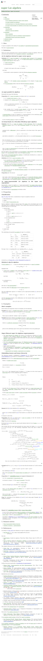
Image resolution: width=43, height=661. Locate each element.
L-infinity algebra (26, 347)
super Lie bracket (24, 392)
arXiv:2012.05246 (8, 629)
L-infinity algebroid (37, 347)
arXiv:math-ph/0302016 (16, 571)
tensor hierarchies (26, 510)
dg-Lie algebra (5, 264)
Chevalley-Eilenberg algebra (10, 161)
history (25, 631)
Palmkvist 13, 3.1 (25, 355)
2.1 (27, 96)
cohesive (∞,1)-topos (9, 186)
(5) (18, 408)
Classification (8, 28)
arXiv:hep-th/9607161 (19, 598)
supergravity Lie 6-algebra (24, 351)
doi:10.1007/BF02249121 (9, 583)
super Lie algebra (14, 58)
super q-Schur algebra (9, 340)
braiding (15, 80)
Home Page (13, 4)
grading (12, 270)
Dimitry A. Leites (8, 582)
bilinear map (15, 99)
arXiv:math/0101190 (28, 615)
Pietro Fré (24, 585)
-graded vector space (37, 270)
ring (23, 343)
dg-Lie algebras (31, 512)
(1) (35, 291)
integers (28, 343)
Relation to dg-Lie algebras (11, 30)
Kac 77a (4, 196)
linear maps (5, 372)
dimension (29, 123)
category (12, 119)
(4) (10, 408)
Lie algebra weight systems (9, 617)
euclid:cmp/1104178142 (9, 596)
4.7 (3, 513)
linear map (23, 484)
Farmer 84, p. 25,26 (13, 260)
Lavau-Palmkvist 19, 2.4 (7, 356)
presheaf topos (13, 606)
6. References (7, 40)
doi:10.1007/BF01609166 (20, 552)
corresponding (11, 152)
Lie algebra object (25, 58)
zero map (28, 311)
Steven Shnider (7, 568)
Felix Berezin (6, 532)
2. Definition (6, 18)
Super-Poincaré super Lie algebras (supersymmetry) (17, 35)
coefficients (18, 160)
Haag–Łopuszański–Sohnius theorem (12, 524)
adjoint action (24, 287)
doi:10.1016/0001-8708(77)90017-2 (12, 549)
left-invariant (31, 151)
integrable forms (5, 624)
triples (35, 423)
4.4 (7, 423)
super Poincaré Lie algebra (12, 335)
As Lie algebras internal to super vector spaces (16, 20)
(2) (7, 292)
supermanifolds (16, 624)
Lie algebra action (6, 495)
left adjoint (32, 322)
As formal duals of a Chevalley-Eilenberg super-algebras (18, 23)
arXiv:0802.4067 (15, 609)
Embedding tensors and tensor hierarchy (15, 37)
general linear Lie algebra (22, 472)
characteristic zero (14, 201)
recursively (18, 365)
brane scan (32, 623)
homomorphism (6, 114)
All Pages (17, 4)
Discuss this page (27, 4)
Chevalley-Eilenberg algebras (15, 154)
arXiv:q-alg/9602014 (8, 621)
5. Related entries (8, 39)
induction (14, 421)
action (26, 203)
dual (35, 125)
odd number (15, 389)
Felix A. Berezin (7, 540)
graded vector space (11, 98)
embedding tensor (6, 489)
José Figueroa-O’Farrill (9, 619)
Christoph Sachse (8, 608)
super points (30, 186)
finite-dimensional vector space (21, 358)
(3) (20, 465)
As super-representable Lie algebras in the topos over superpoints (21, 25)
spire (19, 561)
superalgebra (28, 45)
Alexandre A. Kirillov (21, 540)
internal (32, 58)
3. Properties (7, 27)
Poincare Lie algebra (22, 336)
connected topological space (14, 342)
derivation (38, 136)
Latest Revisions (22, 4)
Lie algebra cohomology (10, 156)
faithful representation (34, 513)
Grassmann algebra (24, 125)
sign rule (40, 143)
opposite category (17, 179)
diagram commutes (32, 72)
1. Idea (5, 17)
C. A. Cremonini (18, 626)
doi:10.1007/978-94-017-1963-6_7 (11, 544)
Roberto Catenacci (8, 626)
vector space (26, 270)
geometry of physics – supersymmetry (12, 525)
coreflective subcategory (12, 322)
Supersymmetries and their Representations (21, 565)
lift (5, 270)
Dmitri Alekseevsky (8, 613)
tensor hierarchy (28, 517)
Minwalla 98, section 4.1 (24, 260)
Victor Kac (6, 548)
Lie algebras (18, 317)
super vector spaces (27, 59)
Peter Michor (16, 613)
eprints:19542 (13, 592)
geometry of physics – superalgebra (25, 53)
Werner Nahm (7, 556)
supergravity (18, 588)
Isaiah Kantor (7, 538)
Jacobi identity (9, 83)
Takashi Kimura (18, 619)
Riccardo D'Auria (17, 585)
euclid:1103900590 (9, 552)
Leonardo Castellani (8, 585)
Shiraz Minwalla (7, 603)
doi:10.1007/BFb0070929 (18, 581)
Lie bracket (10, 472)
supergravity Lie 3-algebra (11, 351)
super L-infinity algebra (26, 348)
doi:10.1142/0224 (38, 586)
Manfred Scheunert (24, 556)
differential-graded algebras (28, 179)
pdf (12, 566)
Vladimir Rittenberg (14, 556)
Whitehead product (28, 342)
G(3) (8, 221)
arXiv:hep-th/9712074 (32, 604)
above (37, 512)
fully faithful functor (16, 178)
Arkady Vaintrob (26, 619)
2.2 (6, 311)
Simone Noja (38, 626)
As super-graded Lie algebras (12, 22)
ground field (36, 358)
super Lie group (26, 152)
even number (8, 389)
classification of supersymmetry (24, 563)
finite (25, 123)
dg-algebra (23, 151)
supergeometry (35, 45)
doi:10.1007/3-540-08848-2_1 (12, 578)
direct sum (13, 388)
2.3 (23, 161)
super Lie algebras (35, 178)
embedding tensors (15, 476)
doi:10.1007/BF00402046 (29, 569)
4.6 (11, 484)
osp (12, 213)
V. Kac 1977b (11, 530)
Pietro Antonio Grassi (28, 626)
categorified (17, 347)
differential (12, 130)
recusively (34, 392)
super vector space (9, 62)
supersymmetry (10, 47)
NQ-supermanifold (12, 285)
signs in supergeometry (11, 148)
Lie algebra (21, 45)
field (8, 201)
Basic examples (9, 34)
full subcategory (6, 179)
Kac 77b (8, 196)
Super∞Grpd (17, 186)
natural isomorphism (22, 80)
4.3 (13, 417)
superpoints (21, 606)
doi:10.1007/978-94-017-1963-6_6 (34, 543)
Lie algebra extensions (13, 611)
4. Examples (6, 32)
